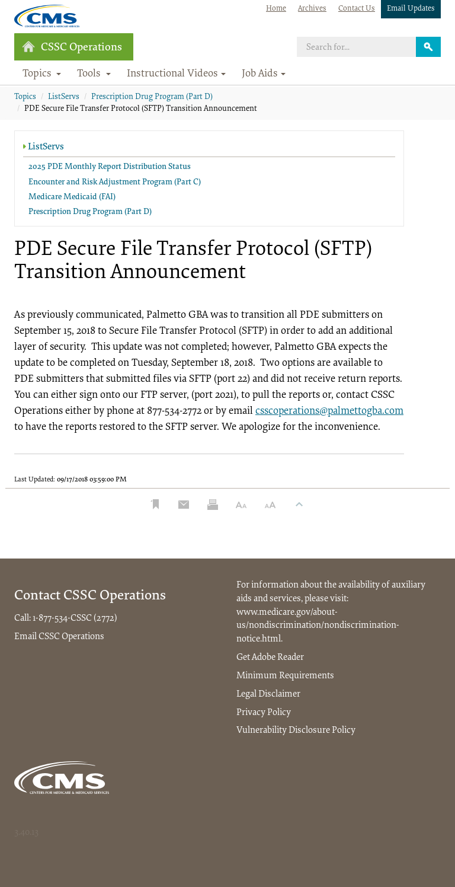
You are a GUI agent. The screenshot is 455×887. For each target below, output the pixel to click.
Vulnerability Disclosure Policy (295, 730)
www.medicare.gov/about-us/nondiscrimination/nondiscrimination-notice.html (317, 626)
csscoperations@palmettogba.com (329, 411)
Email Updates (411, 8)
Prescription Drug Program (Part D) (152, 97)
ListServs (63, 97)
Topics (25, 97)
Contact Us (356, 8)
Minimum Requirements (285, 676)
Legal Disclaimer (268, 694)
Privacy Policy (263, 712)
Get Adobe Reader (270, 657)
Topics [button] (42, 74)
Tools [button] (94, 74)
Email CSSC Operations (59, 637)
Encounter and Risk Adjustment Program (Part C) (114, 182)
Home (276, 8)
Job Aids (264, 74)
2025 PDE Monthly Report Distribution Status (109, 167)
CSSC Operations (72, 47)
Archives (312, 8)
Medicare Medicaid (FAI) (72, 197)
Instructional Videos (176, 74)
